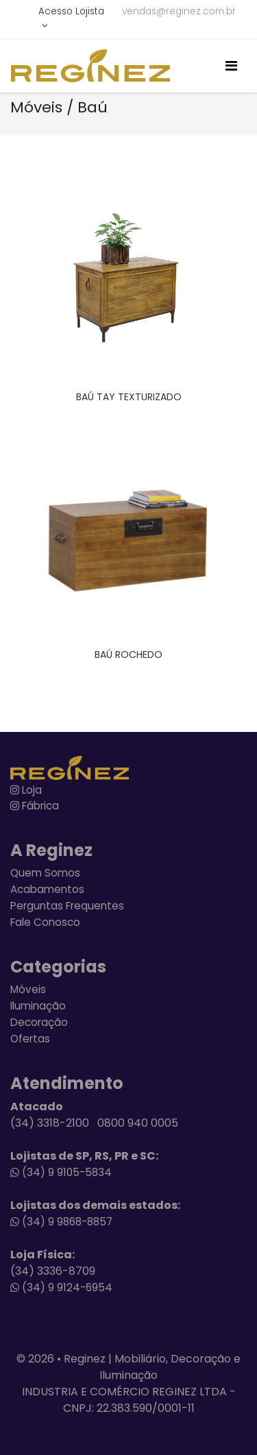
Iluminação (38, 1006)
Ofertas (30, 1038)
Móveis (28, 989)
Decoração (39, 1022)
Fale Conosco (45, 922)
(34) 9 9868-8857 (61, 1221)
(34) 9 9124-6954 (61, 1287)
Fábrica (34, 805)
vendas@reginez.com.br (179, 11)
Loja (26, 790)
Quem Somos (45, 873)
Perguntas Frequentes (67, 905)
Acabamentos (47, 889)
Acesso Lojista (71, 11)
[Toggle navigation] (231, 66)
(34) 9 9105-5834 (61, 1172)
